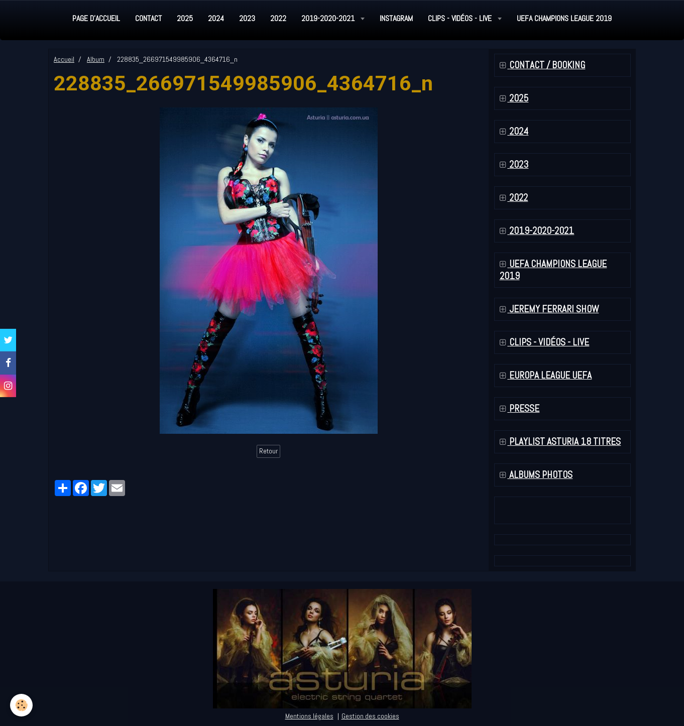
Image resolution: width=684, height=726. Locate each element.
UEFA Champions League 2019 (564, 18)
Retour (268, 451)
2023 (247, 18)
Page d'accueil (96, 18)
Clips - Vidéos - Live (461, 18)
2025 (185, 18)
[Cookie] (21, 705)
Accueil (64, 59)
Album (95, 59)
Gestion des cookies (370, 715)
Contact (148, 18)
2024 (216, 18)
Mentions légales (309, 715)
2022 (278, 18)
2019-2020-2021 (329, 18)
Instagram (396, 18)
